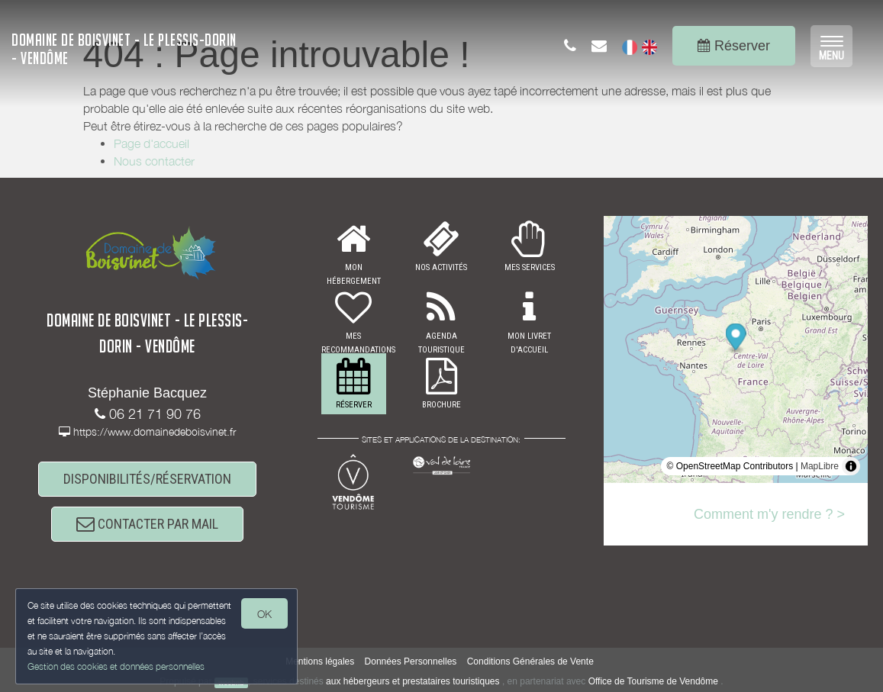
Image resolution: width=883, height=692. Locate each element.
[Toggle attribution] (851, 466)
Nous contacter (154, 161)
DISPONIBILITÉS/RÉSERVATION (147, 479)
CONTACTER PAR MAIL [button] (147, 524)
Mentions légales (319, 661)
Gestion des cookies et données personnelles (116, 666)
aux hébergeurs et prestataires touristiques (412, 681)
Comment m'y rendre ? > (769, 514)
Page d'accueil (151, 143)
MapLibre (820, 466)
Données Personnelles (411, 661)
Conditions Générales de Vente (530, 661)
